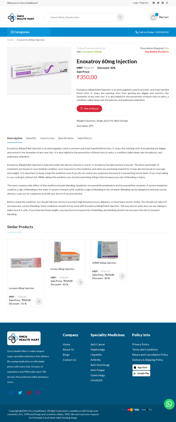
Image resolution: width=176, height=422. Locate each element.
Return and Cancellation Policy (150, 354)
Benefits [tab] (31, 138)
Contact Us (69, 359)
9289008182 (162, 32)
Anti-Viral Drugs (100, 364)
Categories (20, 32)
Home (10, 39)
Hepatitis (96, 354)
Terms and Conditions (145, 349)
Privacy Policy (140, 344)
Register (144, 2)
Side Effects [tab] (85, 138)
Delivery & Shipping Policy (147, 359)
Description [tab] (14, 138)
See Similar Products (157, 51)
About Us (68, 349)
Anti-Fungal (97, 370)
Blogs (66, 354)
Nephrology (98, 349)
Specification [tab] (66, 138)
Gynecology (98, 375)
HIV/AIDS (96, 380)
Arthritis (96, 359)
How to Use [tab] (47, 138)
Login (135, 2)
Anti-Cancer (98, 344)
